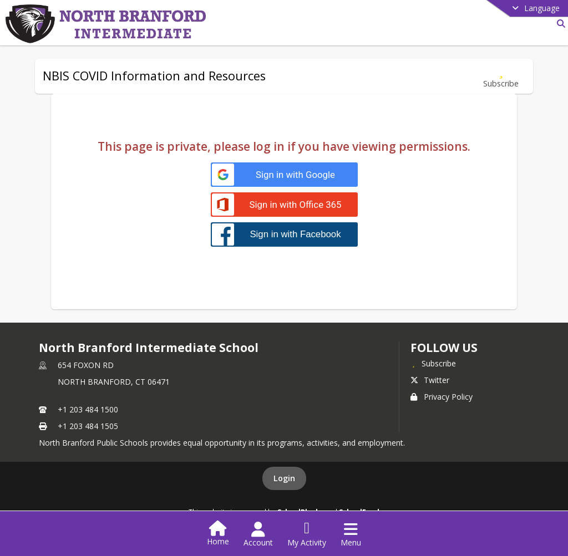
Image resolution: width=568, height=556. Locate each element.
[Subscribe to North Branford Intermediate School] (433, 363)
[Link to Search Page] (558, 23)
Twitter (429, 380)
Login (284, 478)
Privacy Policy (441, 396)
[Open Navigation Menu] (351, 534)
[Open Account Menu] (258, 534)
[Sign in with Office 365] (284, 205)
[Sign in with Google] (284, 175)
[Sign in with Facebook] (284, 234)
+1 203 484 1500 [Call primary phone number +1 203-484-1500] (88, 409)
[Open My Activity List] (306, 534)
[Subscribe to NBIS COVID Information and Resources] (500, 76)
